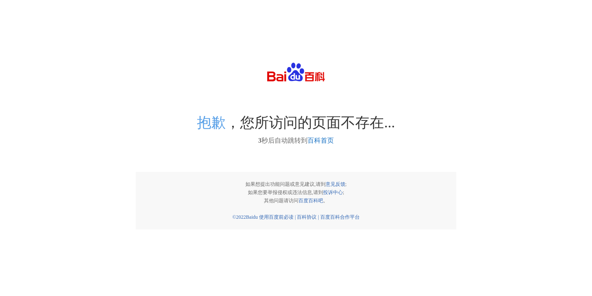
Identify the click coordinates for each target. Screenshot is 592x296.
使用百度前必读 (276, 217)
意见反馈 (335, 184)
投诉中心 (333, 192)
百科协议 (307, 217)
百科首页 (321, 140)
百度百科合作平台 (340, 217)
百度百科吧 (310, 201)
